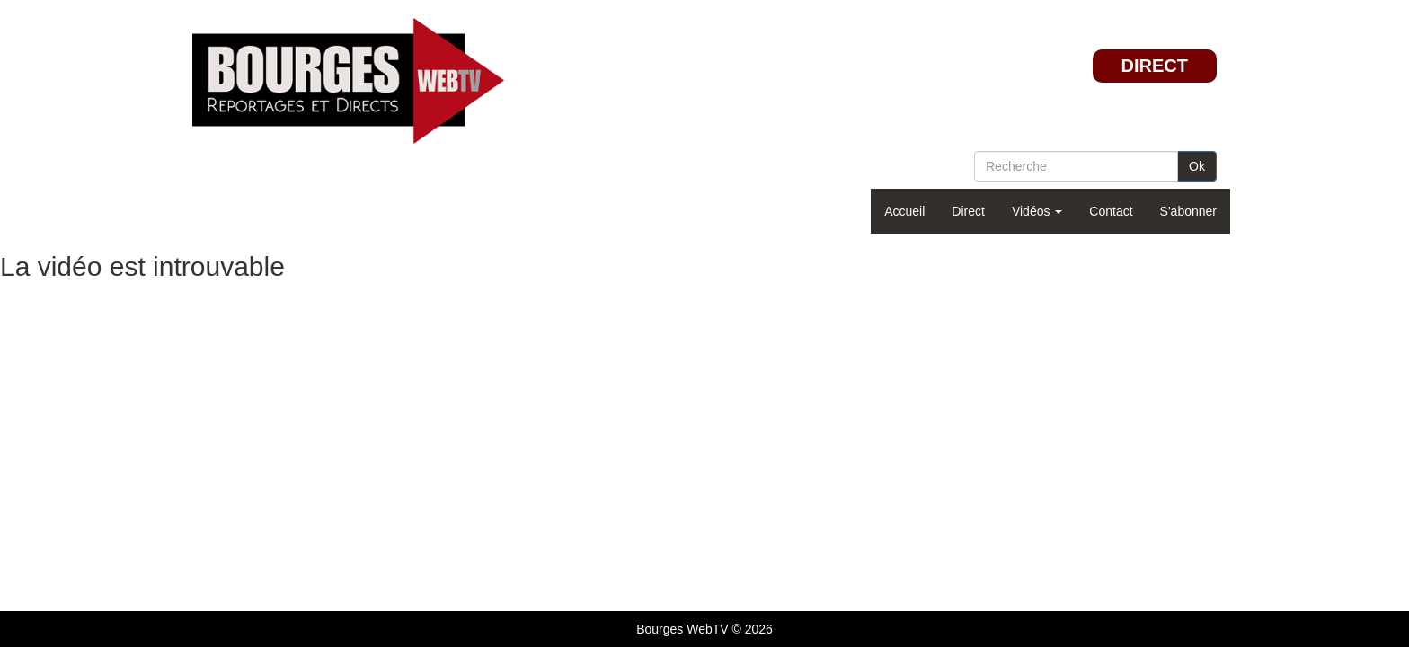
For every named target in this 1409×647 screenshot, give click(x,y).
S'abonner (1188, 211)
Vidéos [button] (1037, 211)
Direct (968, 211)
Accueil (904, 211)
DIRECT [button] (1154, 65)
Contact (1110, 211)
